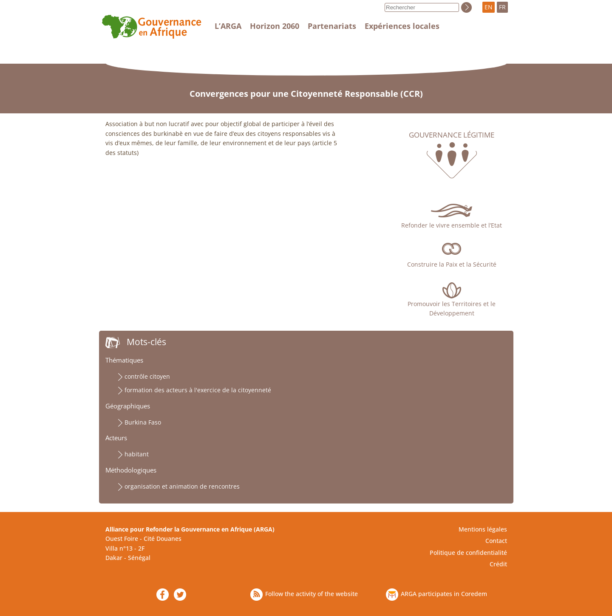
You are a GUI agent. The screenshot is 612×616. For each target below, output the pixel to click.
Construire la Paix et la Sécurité (451, 264)
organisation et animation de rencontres (182, 486)
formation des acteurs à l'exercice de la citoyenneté (198, 390)
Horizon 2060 (274, 26)
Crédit (498, 564)
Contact (496, 541)
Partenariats (332, 26)
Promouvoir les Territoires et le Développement (452, 308)
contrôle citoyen (147, 376)
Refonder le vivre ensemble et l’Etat (451, 225)
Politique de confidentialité (468, 552)
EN (488, 7)
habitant (137, 454)
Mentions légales (483, 529)
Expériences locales (402, 26)
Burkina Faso (143, 422)
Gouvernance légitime (451, 135)
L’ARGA (228, 26)
